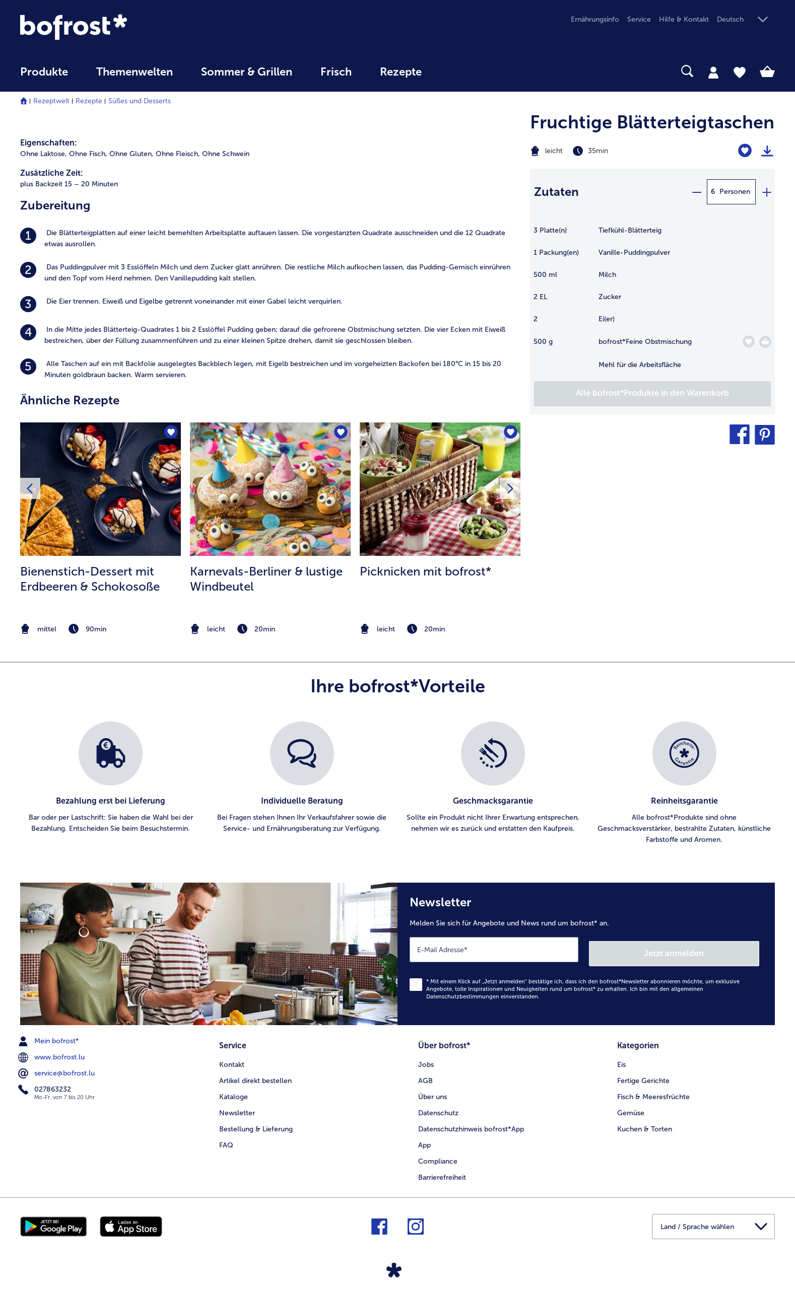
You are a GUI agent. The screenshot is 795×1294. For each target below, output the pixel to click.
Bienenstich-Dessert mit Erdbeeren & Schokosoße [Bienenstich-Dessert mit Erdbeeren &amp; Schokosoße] (90, 579)
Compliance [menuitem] (437, 1155)
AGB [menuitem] (425, 1074)
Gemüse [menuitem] (630, 1107)
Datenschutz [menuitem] (438, 1107)
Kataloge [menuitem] (233, 1091)
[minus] (696, 191)
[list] (397, 783)
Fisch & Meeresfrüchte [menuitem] (653, 1091)
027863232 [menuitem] (45, 1086)
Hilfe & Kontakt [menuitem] (684, 19)
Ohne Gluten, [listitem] (131, 154)
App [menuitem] (424, 1139)
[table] (652, 303)
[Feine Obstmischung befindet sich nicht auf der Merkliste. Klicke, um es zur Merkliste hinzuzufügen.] (748, 341)
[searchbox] (456, 71)
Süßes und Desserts (139, 101)
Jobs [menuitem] (426, 1058)
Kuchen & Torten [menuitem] (644, 1123)
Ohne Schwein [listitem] (225, 154)
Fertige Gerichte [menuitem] (643, 1074)
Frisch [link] (336, 72)
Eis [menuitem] (621, 1058)
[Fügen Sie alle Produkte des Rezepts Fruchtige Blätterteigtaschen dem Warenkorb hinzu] (652, 393)
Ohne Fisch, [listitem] (88, 154)
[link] (133, 27)
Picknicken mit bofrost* (425, 571)
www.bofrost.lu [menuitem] (52, 1053)
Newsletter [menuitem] (237, 1107)
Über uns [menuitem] (432, 1091)
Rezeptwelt (51, 101)
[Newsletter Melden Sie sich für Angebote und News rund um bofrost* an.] (586, 952)
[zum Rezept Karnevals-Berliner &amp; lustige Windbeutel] (270, 489)
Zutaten (556, 191)
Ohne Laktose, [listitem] (43, 154)
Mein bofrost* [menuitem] (49, 1037)
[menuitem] (44, 77)
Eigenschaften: (48, 143)
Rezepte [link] (401, 72)
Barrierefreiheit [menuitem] (442, 1171)
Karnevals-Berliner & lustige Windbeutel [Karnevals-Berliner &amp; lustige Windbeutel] (266, 579)
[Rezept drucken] (767, 151)
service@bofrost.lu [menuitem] (57, 1069)
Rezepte (89, 101)
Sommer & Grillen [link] (246, 72)
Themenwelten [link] (134, 72)
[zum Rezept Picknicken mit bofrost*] (440, 489)
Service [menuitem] (639, 19)
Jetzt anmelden (716, 949)
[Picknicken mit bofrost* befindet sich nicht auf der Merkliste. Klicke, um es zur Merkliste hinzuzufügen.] (509, 433)
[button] (746, 20)
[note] (100, 629)
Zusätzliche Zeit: (51, 173)
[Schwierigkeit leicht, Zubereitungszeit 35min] (610, 151)
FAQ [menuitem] (226, 1139)
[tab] (713, 72)
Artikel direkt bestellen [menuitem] (255, 1074)
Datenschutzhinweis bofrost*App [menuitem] (471, 1123)
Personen (734, 191)
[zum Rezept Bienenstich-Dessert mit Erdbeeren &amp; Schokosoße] (100, 489)
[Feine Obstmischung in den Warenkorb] (765, 342)
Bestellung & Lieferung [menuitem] (256, 1123)
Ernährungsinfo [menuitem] (595, 19)
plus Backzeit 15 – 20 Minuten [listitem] (69, 184)
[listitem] (270, 239)
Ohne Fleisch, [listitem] (178, 154)
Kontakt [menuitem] (231, 1058)
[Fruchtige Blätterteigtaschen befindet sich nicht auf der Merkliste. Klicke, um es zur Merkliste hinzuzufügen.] (745, 150)
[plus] (766, 191)
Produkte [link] (44, 72)
